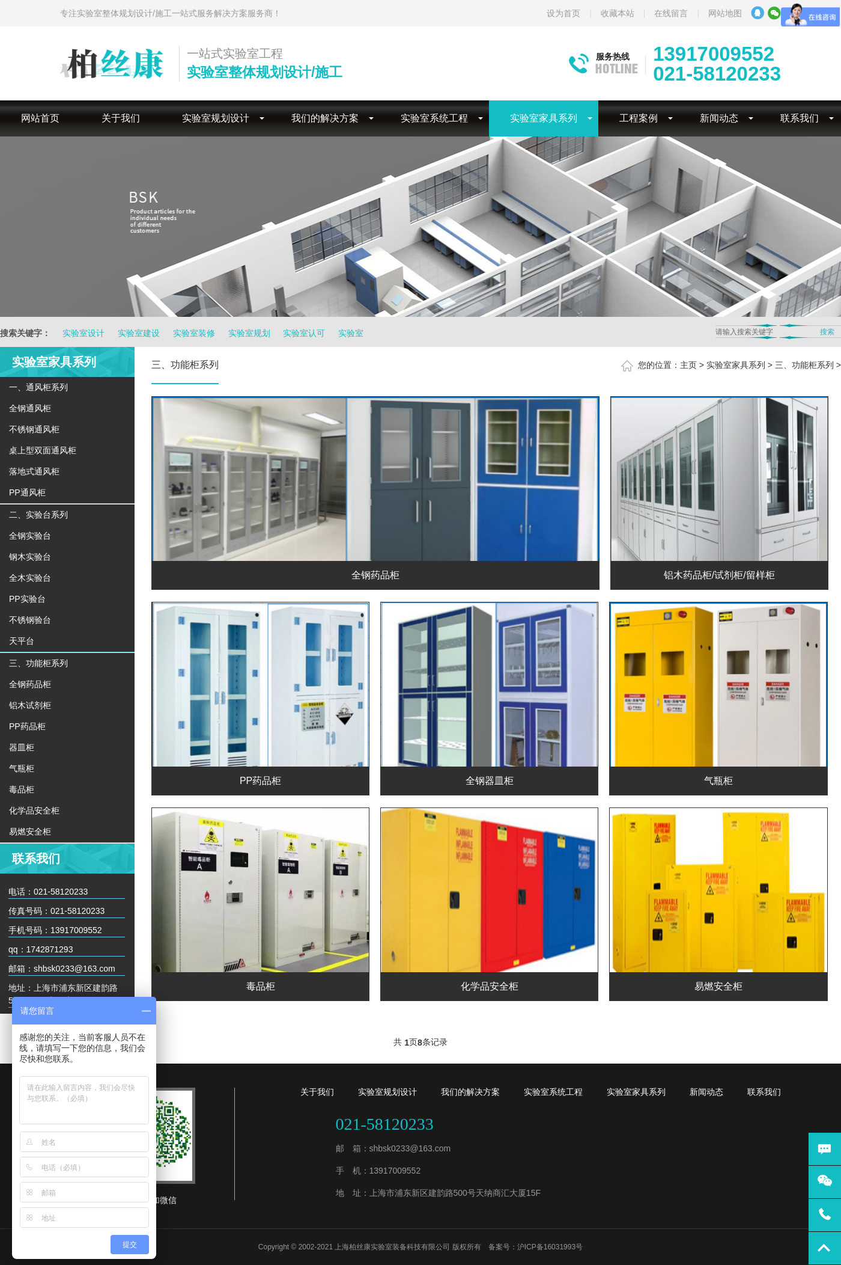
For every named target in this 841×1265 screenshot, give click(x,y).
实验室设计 (83, 333)
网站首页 (40, 118)
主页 (688, 365)
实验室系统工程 (434, 118)
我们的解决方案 (325, 118)
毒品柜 (21, 789)
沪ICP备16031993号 (550, 1247)
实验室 (350, 333)
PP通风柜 (27, 492)
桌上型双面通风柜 (42, 450)
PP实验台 (27, 599)
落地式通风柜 (34, 471)
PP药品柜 (27, 726)
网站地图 (725, 13)
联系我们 (799, 118)
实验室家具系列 (543, 118)
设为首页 (563, 13)
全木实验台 (30, 578)
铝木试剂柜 (30, 705)
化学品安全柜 (34, 810)
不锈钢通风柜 (34, 429)
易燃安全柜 (30, 831)
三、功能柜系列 (38, 663)
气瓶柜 (21, 768)
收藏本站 (617, 13)
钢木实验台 (30, 557)
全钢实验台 (30, 536)
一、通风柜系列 (38, 387)
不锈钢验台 (30, 620)
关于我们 (121, 118)
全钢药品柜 (30, 684)
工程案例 (638, 118)
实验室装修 (194, 333)
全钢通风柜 (30, 408)
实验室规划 (249, 333)
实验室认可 (304, 333)
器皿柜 (21, 747)
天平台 (21, 641)
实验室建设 (139, 333)
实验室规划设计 (215, 118)
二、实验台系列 (38, 514)
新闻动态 (719, 118)
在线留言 (671, 13)
